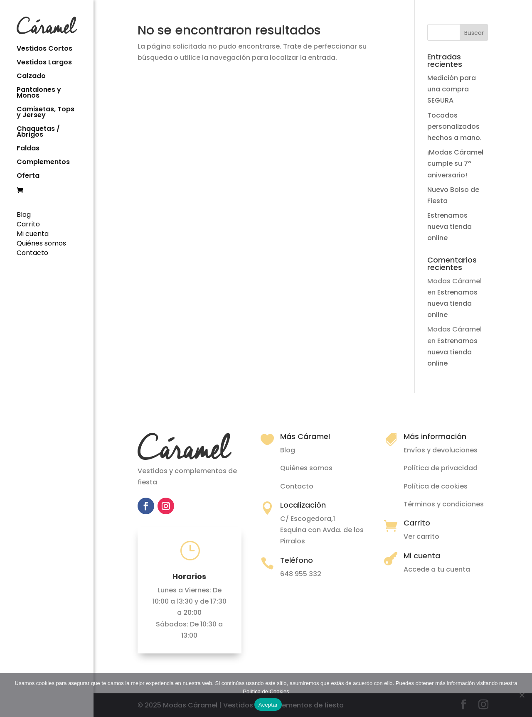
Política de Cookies (266, 691)
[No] (521, 695)
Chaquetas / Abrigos (38, 131)
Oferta (28, 175)
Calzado (31, 76)
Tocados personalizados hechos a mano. (454, 126)
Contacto (32, 252)
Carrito (28, 223)
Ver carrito (421, 536)
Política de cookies (436, 486)
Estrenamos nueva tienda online (449, 227)
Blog (24, 214)
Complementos (43, 162)
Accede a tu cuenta (437, 569)
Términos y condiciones (444, 504)
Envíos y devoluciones (441, 450)
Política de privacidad (441, 468)
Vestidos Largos (44, 62)
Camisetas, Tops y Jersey (45, 112)
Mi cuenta (33, 233)
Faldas (28, 148)
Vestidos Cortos (44, 48)
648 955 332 (300, 574)
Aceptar (268, 705)
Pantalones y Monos (39, 92)
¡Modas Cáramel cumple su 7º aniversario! (455, 163)
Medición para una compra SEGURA (451, 89)
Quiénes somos (41, 242)
